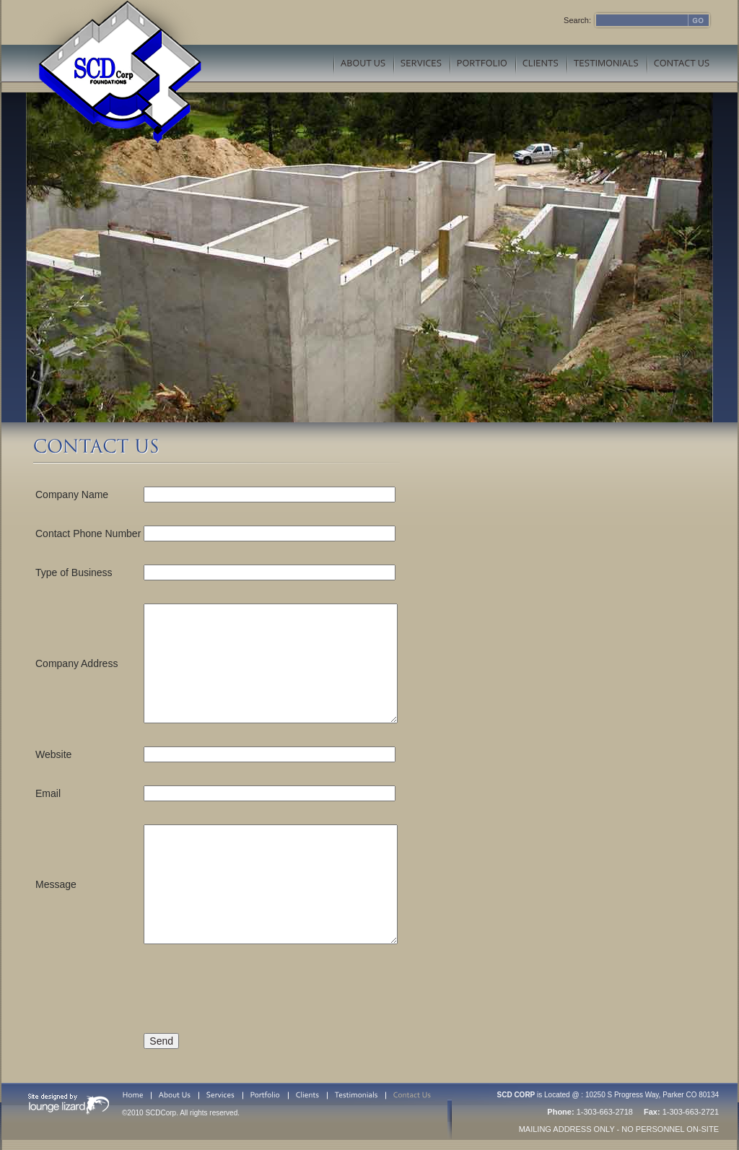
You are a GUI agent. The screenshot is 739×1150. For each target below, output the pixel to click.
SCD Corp (114, 71)
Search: (577, 20)
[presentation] (253, 985)
